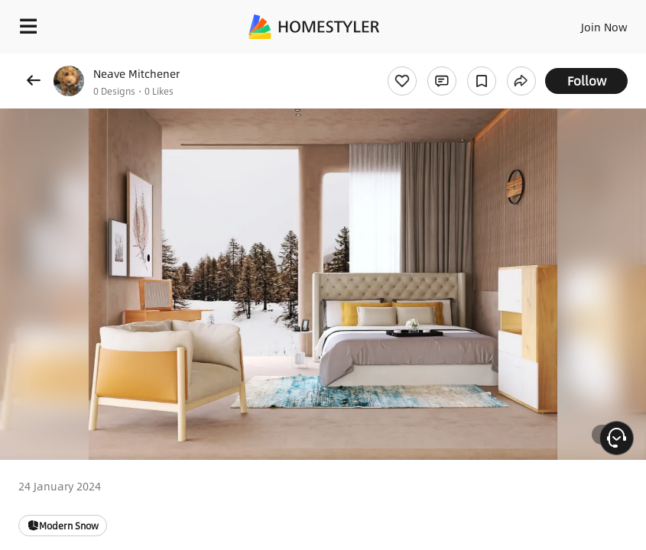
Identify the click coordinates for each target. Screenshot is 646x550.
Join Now (604, 26)
